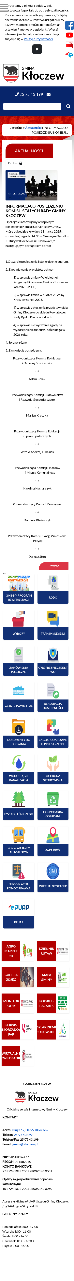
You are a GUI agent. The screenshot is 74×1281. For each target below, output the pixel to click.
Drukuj (15, 163)
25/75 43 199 (23, 1134)
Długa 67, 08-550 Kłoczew (30, 1130)
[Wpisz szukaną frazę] (32, 106)
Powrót (54, 566)
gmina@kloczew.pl (25, 1144)
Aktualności (33, 127)
